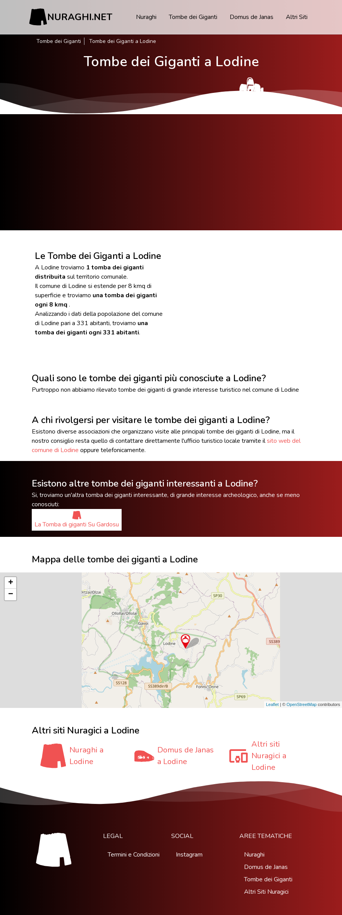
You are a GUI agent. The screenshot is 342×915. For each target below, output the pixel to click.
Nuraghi (146, 17)
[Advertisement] (171, 172)
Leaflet (272, 704)
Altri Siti (297, 17)
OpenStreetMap (302, 704)
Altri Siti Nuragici (266, 892)
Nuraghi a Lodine (86, 756)
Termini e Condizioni (134, 854)
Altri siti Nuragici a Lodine (268, 756)
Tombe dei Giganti (193, 17)
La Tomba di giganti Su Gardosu (76, 520)
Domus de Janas (251, 17)
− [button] (10, 594)
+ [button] (10, 583)
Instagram (189, 854)
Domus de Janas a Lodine (185, 756)
